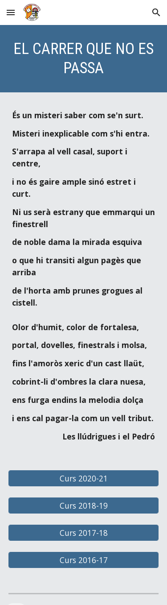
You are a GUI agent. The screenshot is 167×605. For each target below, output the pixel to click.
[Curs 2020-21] (84, 478)
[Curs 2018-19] (84, 505)
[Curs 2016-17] (84, 560)
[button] (10, 12)
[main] (83, 59)
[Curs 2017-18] (84, 533)
